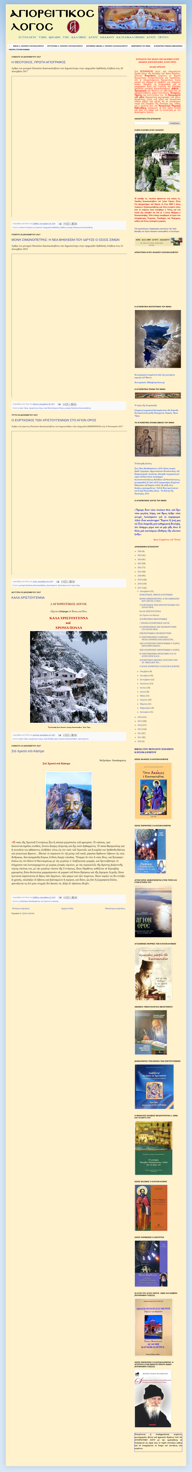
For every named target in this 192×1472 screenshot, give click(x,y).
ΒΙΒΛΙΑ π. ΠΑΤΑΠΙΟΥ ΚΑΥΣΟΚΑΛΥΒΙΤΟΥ (28, 46)
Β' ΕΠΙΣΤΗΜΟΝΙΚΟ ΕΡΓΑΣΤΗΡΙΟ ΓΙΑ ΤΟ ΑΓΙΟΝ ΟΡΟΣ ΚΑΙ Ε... (158, 655)
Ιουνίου (143, 692)
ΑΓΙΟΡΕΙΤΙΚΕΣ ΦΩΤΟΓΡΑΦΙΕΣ (153, 619)
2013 (140, 729)
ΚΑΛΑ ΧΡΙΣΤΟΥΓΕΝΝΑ (28, 597)
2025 (140, 555)
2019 (140, 580)
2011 (140, 737)
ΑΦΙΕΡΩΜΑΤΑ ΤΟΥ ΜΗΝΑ (140, 46)
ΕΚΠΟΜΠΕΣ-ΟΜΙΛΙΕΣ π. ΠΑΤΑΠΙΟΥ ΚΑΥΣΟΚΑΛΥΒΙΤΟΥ (107, 46)
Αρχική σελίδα (67, 908)
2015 (140, 721)
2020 (140, 576)
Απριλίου (144, 700)
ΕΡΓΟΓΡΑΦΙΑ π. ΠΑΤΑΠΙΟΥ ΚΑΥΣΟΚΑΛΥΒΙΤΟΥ (65, 46)
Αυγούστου (145, 684)
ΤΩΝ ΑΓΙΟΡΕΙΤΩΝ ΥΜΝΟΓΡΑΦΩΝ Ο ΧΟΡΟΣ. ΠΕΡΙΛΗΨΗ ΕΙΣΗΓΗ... (160, 644)
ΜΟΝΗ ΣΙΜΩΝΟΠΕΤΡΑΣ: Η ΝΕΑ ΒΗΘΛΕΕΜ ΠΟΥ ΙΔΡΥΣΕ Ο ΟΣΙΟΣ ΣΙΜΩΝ (66, 240)
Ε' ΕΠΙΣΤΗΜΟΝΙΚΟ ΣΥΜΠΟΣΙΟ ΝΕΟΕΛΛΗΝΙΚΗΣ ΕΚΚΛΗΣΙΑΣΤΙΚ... (157, 638)
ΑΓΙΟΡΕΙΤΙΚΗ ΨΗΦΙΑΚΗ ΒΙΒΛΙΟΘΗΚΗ (168, 46)
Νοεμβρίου (144, 671)
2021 (140, 572)
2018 (140, 584)
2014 (140, 725)
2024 (140, 559)
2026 (140, 551)
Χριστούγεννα (51, 585)
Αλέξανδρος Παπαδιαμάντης (29, 901)
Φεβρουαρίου (145, 708)
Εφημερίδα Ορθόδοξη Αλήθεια (54, 227)
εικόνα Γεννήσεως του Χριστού (30, 227)
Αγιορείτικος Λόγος (36, 739)
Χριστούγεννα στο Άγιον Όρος (69, 585)
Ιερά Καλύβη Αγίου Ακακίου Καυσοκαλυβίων (60, 739)
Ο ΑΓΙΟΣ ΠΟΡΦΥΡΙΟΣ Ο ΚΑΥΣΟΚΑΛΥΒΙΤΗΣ (159, 666)
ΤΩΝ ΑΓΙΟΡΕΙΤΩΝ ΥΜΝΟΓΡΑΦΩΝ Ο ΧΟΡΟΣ (159, 650)
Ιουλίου (143, 688)
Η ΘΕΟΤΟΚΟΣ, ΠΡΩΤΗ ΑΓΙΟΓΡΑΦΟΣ (39, 62)
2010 (140, 741)
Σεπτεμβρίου (145, 680)
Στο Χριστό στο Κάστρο (50, 901)
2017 (140, 588)
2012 (140, 733)
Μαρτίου (144, 704)
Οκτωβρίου (145, 676)
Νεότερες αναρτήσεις (20, 908)
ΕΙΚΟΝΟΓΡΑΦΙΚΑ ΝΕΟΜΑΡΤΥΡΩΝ (155, 633)
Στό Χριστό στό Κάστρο (28, 751)
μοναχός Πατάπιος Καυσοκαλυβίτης (80, 227)
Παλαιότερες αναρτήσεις (115, 908)
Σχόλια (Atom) (28, 913)
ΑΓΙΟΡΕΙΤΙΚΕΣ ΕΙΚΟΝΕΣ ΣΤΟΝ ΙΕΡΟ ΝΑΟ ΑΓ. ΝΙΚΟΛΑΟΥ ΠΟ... (159, 661)
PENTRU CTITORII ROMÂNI (19, 49)
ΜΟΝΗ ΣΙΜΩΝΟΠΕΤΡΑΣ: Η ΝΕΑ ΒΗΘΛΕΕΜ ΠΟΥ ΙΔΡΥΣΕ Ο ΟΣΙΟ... (159, 600)
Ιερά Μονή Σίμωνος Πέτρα (54, 408)
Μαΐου (143, 696)
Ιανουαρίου (145, 712)
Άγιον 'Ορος (23, 408)
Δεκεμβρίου (145, 591)
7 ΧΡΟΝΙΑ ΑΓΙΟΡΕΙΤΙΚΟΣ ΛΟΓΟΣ (155, 623)
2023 (140, 563)
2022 (140, 567)
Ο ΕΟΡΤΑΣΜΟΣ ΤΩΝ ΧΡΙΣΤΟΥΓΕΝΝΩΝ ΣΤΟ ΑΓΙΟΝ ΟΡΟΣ (54, 420)
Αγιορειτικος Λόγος (36, 408)
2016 (140, 717)
